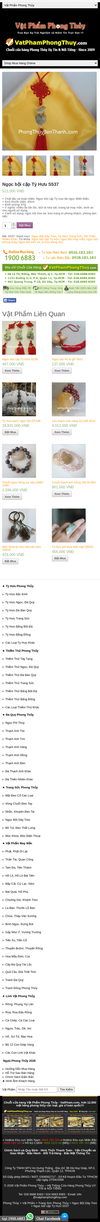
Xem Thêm (12, 370)
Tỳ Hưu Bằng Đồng (18, 634)
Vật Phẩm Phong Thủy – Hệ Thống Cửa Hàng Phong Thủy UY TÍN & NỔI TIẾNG (55, 1187)
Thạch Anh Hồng (16, 755)
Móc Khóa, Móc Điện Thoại (22, 836)
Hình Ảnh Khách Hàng (20, 1081)
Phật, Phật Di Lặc (16, 851)
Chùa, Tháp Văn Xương (20, 916)
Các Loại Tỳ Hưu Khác (20, 642)
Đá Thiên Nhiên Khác (19, 779)
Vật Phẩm (28, 1203)
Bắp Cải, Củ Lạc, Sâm (19, 883)
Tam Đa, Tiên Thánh (18, 867)
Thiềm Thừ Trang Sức (19, 683)
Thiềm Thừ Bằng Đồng (20, 699)
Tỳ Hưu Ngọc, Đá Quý (19, 602)
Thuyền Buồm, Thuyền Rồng (24, 948)
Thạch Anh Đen (15, 763)
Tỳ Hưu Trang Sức (70, 236)
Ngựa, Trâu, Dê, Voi (18, 1028)
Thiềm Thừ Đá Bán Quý (20, 675)
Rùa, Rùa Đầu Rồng (18, 1012)
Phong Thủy (11, 1203)
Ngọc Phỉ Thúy (15, 722)
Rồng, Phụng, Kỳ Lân (19, 1004)
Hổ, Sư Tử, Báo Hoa (18, 1036)
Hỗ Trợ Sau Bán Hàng (19, 1073)
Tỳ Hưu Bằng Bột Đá (19, 626)
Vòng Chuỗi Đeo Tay (18, 803)
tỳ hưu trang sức (52, 242)
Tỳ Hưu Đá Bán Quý (18, 610)
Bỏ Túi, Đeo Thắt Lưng (20, 827)
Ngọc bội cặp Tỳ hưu (45, 239)
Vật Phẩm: (9, 1089)
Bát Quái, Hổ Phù (16, 891)
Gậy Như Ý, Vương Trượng (23, 932)
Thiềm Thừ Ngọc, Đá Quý (22, 667)
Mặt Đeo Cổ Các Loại (19, 795)
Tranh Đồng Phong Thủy (21, 988)
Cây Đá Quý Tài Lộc (18, 964)
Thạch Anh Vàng (16, 747)
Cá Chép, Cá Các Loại (20, 1020)
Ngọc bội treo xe (29, 242)
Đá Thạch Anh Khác (18, 771)
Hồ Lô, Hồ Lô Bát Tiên (19, 875)
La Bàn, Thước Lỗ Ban (20, 908)
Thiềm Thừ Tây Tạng (18, 658)
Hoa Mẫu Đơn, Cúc (17, 956)
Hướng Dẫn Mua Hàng (20, 1069)
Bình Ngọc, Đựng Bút (19, 924)
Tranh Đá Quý (14, 980)
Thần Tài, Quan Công (19, 859)
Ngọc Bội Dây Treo (43, 236)
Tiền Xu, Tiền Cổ (16, 940)
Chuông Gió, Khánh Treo (21, 900)
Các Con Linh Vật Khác (20, 1052)
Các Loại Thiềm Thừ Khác (22, 707)
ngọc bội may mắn (73, 239)
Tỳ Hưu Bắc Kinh (16, 594)
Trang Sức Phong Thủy (53, 1203)
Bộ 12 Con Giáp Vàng (19, 1044)
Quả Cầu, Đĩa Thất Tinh (20, 972)
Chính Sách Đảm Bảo (19, 1077)
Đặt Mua (24, 225)
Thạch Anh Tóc (15, 731)
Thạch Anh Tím (15, 739)
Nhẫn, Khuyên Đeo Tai (20, 811)
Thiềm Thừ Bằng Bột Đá (21, 691)
